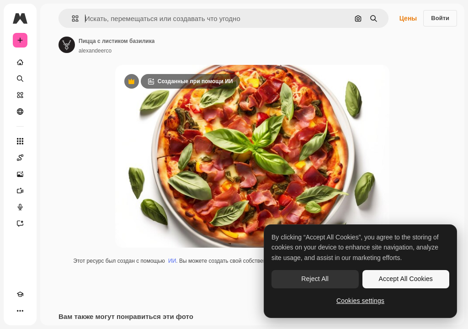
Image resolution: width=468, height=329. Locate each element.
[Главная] (20, 62)
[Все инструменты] (20, 141)
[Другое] (20, 310)
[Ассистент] (20, 223)
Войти (440, 18)
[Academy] (20, 294)
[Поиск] (20, 78)
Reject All (315, 278)
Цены (408, 18)
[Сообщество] (20, 111)
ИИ (172, 261)
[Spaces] (20, 157)
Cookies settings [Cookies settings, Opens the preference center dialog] (360, 300)
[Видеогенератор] (20, 190)
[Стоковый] (20, 95)
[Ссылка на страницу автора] (66, 45)
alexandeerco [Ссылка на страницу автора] (95, 51)
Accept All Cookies (406, 278)
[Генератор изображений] (20, 174)
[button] (71, 18)
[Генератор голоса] (20, 207)
